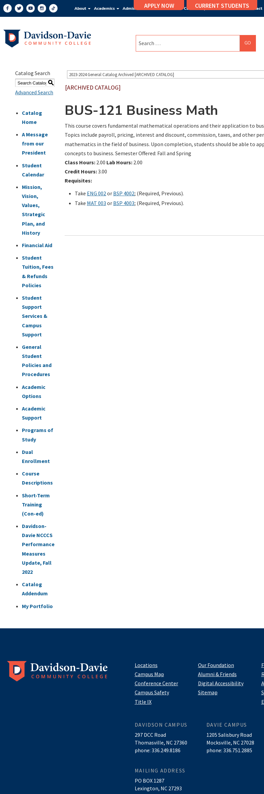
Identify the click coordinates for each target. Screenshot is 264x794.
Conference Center (156, 683)
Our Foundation (216, 665)
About (82, 8)
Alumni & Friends (217, 674)
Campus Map (149, 674)
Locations (146, 665)
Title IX (143, 701)
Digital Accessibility (220, 683)
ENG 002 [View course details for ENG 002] (96, 193)
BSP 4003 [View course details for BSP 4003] (123, 203)
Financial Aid (37, 245)
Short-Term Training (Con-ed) (36, 504)
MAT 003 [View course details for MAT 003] (96, 203)
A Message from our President (35, 143)
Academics (106, 8)
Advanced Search (34, 92)
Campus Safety (152, 692)
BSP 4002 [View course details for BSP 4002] (123, 193)
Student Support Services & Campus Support (34, 316)
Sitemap (208, 692)
